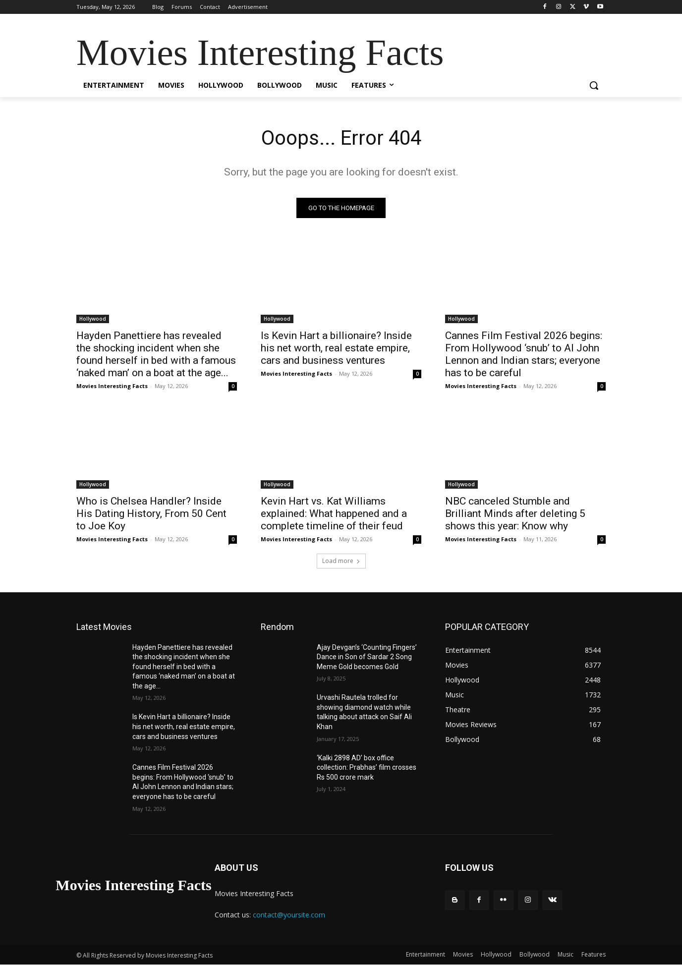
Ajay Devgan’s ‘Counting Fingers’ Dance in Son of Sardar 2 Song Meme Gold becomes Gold (367, 657)
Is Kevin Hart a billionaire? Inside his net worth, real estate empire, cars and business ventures (336, 348)
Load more (341, 561)
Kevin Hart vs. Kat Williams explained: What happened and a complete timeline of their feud (334, 513)
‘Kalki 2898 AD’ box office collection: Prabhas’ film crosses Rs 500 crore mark (366, 767)
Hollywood (92, 318)
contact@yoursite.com (289, 914)
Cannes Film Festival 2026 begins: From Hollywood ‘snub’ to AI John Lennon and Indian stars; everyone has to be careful (523, 354)
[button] (594, 85)
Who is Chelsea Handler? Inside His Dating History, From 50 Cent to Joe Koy (151, 513)
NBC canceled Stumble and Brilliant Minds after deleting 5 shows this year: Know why (515, 513)
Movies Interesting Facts (112, 386)
